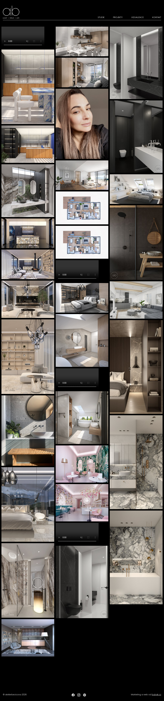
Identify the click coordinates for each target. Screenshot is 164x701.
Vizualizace (137, 17)
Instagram (78, 695)
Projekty (118, 17)
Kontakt (156, 17)
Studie (101, 17)
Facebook (73, 695)
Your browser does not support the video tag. (22, 37)
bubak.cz (156, 694)
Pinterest (84, 695)
